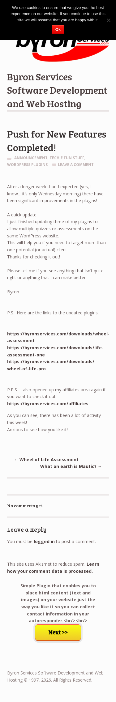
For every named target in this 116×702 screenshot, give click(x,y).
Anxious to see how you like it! (37, 429)
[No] (108, 20)
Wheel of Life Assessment (46, 459)
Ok (58, 29)
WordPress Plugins (27, 164)
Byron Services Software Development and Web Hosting (57, 90)
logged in (44, 541)
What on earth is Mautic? (71, 466)
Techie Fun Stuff (66, 157)
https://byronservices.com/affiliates (47, 403)
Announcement (31, 157)
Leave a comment (76, 164)
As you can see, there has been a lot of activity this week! (54, 418)
